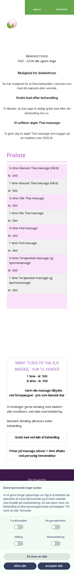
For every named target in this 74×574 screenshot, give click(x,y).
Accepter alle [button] (54, 565)
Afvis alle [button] (20, 565)
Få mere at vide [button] (37, 556)
